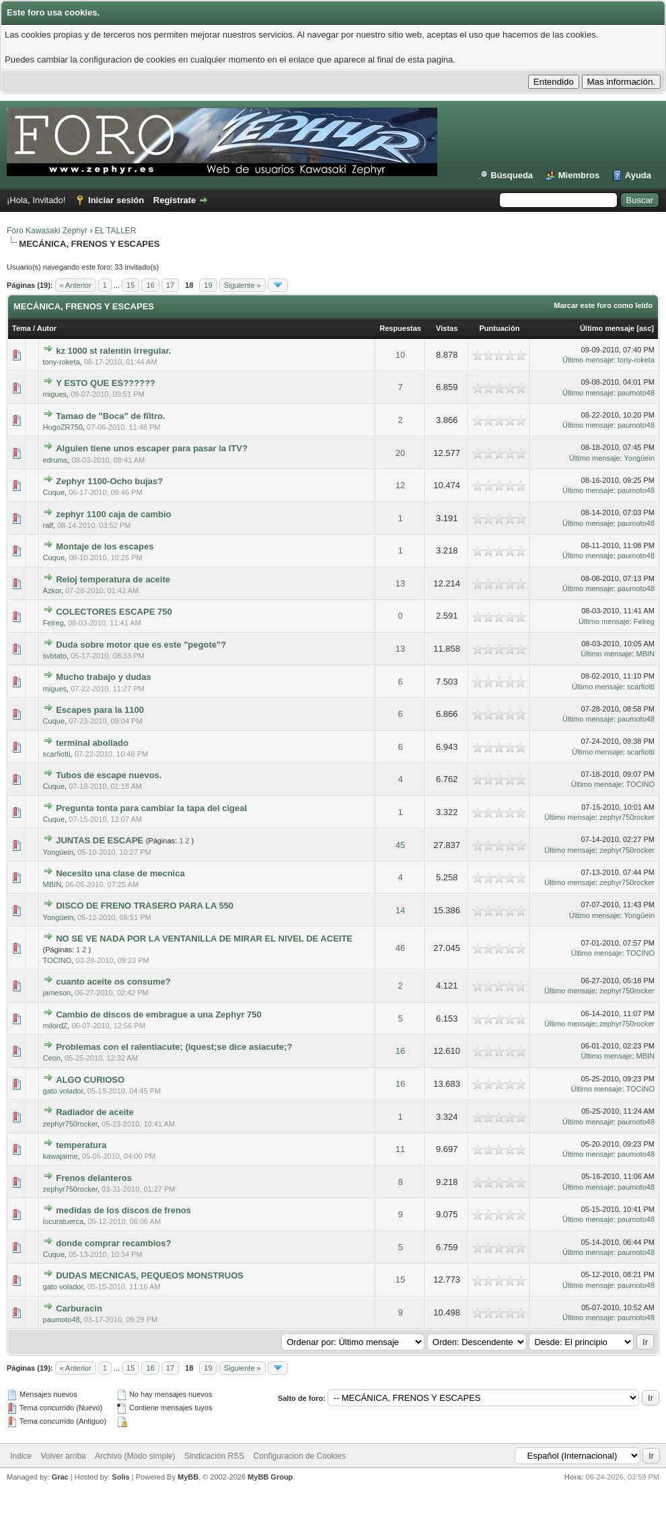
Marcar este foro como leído (603, 305)
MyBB (188, 1477)
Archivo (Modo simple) (135, 1456)
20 (400, 453)
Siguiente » (242, 285)
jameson (57, 993)
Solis (120, 1477)
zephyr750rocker (627, 817)
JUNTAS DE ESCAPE (99, 840)
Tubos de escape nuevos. (108, 775)
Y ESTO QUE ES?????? (105, 383)
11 (400, 1149)
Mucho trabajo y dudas (103, 677)
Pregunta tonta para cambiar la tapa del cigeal (151, 808)
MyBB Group (270, 1477)
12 (400, 485)
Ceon (52, 1058)
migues (55, 394)
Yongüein (639, 458)
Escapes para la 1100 (100, 710)
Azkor (52, 590)
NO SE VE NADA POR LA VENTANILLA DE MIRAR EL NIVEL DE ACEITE (204, 938)
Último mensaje (607, 328)
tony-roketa (61, 362)
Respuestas (400, 328)
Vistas (446, 328)
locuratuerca (63, 1221)
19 (208, 285)
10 (400, 355)
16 (150, 285)
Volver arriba (62, 1456)
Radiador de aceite (95, 1112)
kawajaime (60, 1156)
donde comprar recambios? (113, 1243)
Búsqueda (511, 175)
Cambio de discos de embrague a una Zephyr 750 (159, 1014)
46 (400, 948)
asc (645, 328)
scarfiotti (641, 687)
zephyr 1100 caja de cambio (113, 514)
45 (400, 845)
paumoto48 (636, 393)
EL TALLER (116, 230)
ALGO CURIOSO (90, 1080)
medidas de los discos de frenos (123, 1210)
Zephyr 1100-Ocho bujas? (109, 481)
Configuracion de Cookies (300, 1456)
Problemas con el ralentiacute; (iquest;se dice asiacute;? (174, 1047)
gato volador (63, 1091)
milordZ (55, 1026)
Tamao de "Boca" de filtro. (110, 416)
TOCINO (640, 784)
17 (170, 285)
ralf (48, 525)
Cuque (54, 492)
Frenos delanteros (94, 1178)
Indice (21, 1456)
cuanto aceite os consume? (113, 982)
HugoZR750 (63, 427)
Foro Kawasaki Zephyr (47, 230)
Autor (47, 328)
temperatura (81, 1145)
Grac (60, 1477)
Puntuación (499, 328)
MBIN (645, 654)
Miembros (578, 175)
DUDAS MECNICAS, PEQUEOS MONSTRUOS (150, 1275)
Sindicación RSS (214, 1456)
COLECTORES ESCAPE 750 (114, 612)
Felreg (53, 623)
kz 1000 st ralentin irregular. (113, 351)
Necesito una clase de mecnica (120, 873)
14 (400, 910)
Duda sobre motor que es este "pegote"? (141, 645)
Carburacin (79, 1308)
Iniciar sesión (116, 200)
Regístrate (174, 200)
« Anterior (75, 285)
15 (130, 285)
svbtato (55, 656)
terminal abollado (92, 743)
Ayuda (638, 175)
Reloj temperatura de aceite (113, 579)
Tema (21, 328)
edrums (55, 460)
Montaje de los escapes (104, 546)
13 (400, 583)
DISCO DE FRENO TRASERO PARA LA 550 (144, 906)
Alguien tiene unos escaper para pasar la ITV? (152, 448)
